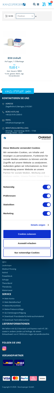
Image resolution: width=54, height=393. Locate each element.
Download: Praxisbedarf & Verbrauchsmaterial (24, 316)
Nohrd (5, 272)
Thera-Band (7, 283)
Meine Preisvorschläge (14, 309)
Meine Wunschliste (12, 306)
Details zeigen (38, 225)
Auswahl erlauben (27, 243)
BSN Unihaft (14, 58)
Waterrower (7, 290)
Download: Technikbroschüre (16, 320)
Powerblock (7, 276)
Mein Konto (9, 299)
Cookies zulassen (27, 234)
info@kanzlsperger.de (15, 122)
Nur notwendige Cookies (27, 252)
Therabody (7, 287)
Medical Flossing (9, 269)
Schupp (5, 280)
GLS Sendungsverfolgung (15, 313)
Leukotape (6, 265)
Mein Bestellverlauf (12, 302)
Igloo (4, 262)
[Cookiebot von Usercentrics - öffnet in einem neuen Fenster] (38, 138)
